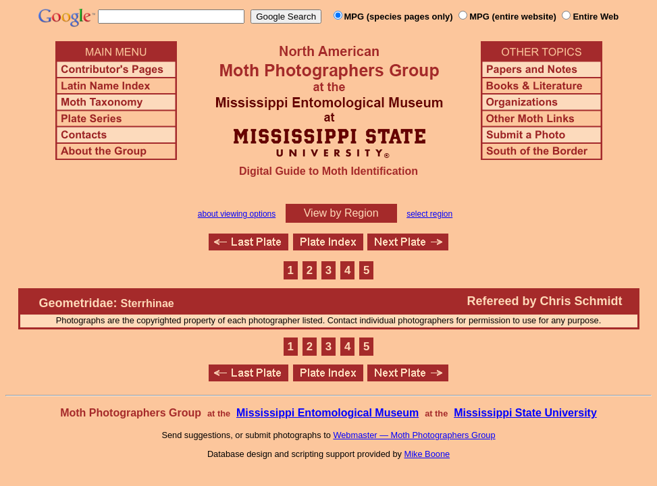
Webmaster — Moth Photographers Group (414, 435)
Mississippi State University (525, 412)
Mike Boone (427, 454)
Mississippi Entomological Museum (327, 412)
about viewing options (236, 214)
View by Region (341, 213)
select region (429, 214)
